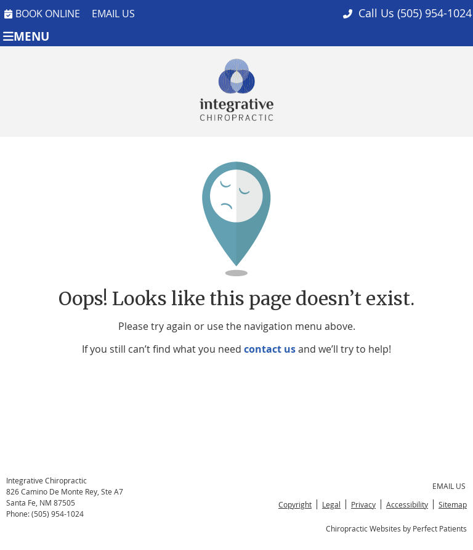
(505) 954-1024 (434, 13)
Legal (331, 504)
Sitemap (453, 504)
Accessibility (407, 504)
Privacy (363, 504)
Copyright (295, 504)
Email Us (113, 13)
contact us (270, 349)
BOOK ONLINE (42, 13)
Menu (26, 35)
